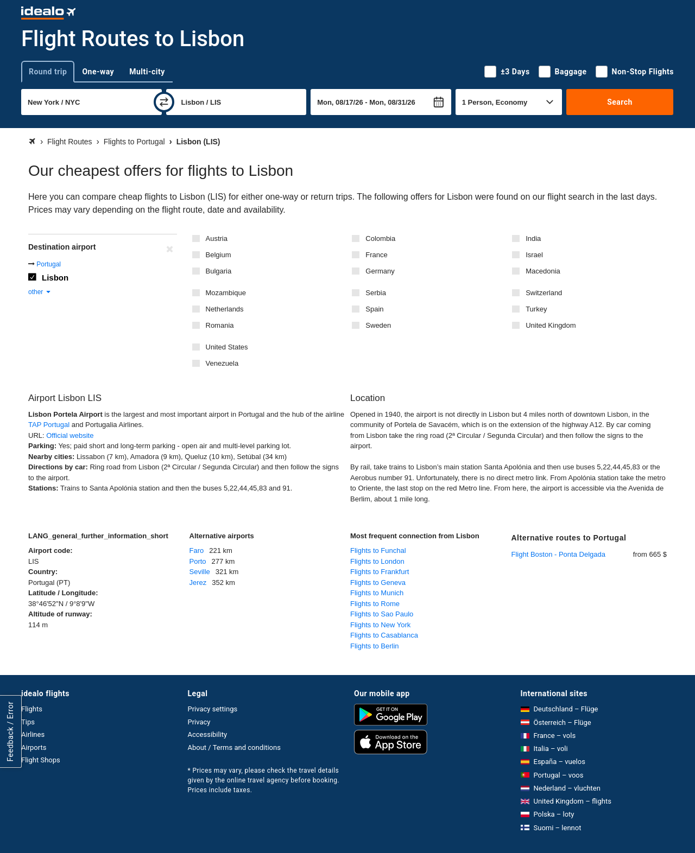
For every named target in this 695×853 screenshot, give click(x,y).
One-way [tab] (98, 71)
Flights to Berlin (374, 646)
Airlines (33, 734)
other (40, 292)
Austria (217, 238)
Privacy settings (213, 709)
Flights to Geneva (378, 582)
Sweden (378, 325)
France (376, 255)
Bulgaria (219, 271)
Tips (28, 722)
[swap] (164, 102)
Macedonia (543, 271)
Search (620, 102)
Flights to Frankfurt (379, 572)
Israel (534, 255)
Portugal (48, 264)
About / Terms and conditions (234, 747)
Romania (220, 325)
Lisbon (55, 277)
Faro (196, 550)
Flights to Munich (376, 593)
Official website (69, 435)
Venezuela (222, 363)
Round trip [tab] (48, 71)
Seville (199, 572)
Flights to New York (380, 625)
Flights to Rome (375, 604)
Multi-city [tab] (147, 71)
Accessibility (208, 734)
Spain (374, 309)
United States (227, 347)
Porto (197, 561)
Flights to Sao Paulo (381, 614)
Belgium (218, 255)
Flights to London (377, 561)
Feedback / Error (10, 731)
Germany (379, 271)
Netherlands (225, 309)
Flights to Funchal (378, 550)
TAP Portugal (49, 425)
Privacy (199, 722)
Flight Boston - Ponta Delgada (558, 554)
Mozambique (226, 293)
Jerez (198, 582)
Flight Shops (40, 760)
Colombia (380, 238)
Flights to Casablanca (384, 635)
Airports (33, 747)
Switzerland (544, 293)
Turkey (536, 309)
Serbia (375, 293)
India (533, 238)
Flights (31, 709)
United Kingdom (551, 325)
